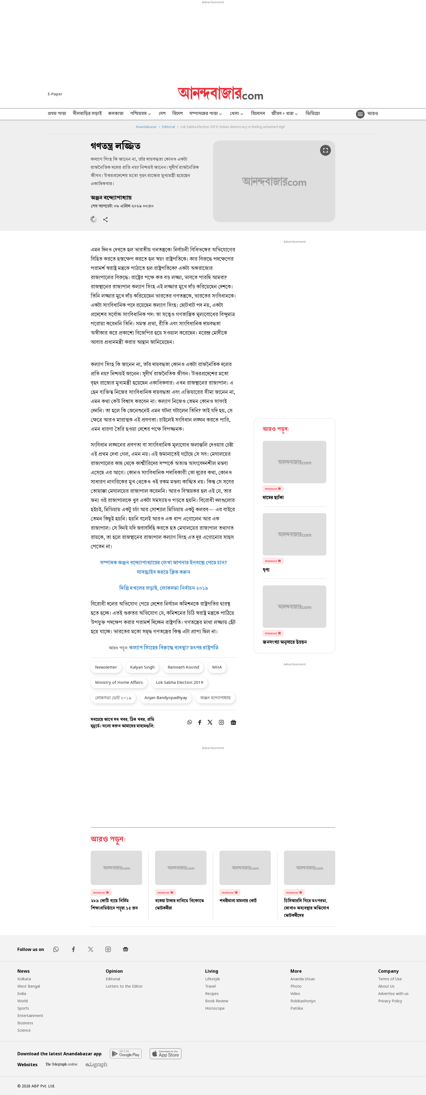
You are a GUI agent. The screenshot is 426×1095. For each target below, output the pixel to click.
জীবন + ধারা (285, 114)
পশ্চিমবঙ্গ (141, 114)
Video (295, 993)
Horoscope (215, 1008)
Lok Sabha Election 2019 (179, 682)
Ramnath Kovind (183, 667)
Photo (296, 986)
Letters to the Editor (124, 986)
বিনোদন (258, 114)
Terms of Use (390, 978)
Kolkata (24, 978)
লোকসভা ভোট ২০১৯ (113, 697)
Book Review (216, 1000)
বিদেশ (177, 114)
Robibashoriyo (303, 1000)
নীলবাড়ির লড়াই (87, 114)
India (21, 993)
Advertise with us (393, 993)
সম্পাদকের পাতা (206, 114)
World (22, 1000)
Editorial (168, 127)
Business (25, 1022)
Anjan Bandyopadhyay (166, 697)
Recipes (212, 993)
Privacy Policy (390, 1000)
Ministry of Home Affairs (119, 682)
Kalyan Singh (142, 667)
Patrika (296, 1008)
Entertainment (30, 1015)
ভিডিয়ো (313, 114)
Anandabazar (146, 127)
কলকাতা (116, 114)
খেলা (237, 114)
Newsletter (106, 667)
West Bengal (28, 986)
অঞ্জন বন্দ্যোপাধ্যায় (215, 697)
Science (24, 1030)
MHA (217, 667)
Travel (210, 986)
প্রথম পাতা (57, 114)
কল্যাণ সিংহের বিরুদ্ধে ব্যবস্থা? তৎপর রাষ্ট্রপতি (173, 648)
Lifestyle (212, 978)
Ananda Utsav (302, 978)
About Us (386, 986)
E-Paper (55, 93)
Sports (23, 1008)
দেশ (162, 114)
